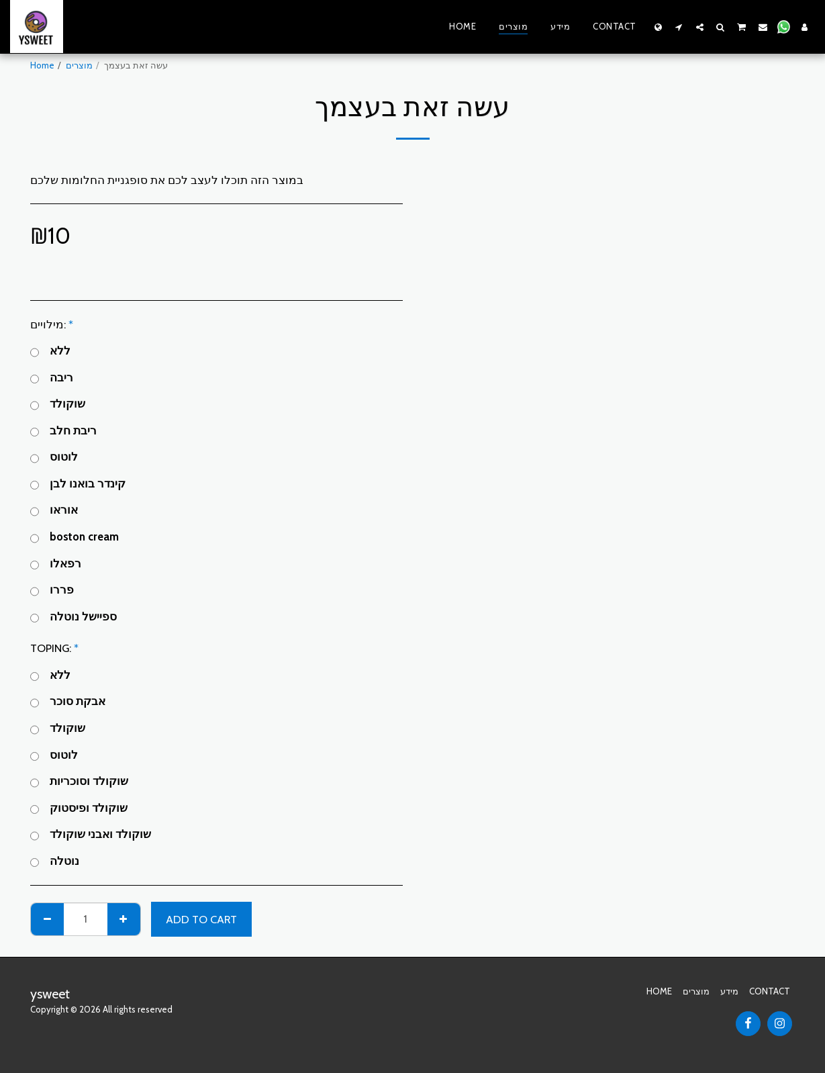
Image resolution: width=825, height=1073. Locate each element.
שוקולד (57, 404)
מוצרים (79, 65)
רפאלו (55, 564)
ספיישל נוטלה (73, 617)
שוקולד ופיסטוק (79, 809)
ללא (50, 351)
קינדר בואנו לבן (78, 484)
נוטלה (54, 862)
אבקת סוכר (67, 702)
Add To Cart (201, 919)
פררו (52, 590)
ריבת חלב (63, 431)
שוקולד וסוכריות (79, 782)
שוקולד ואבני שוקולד (90, 835)
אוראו (54, 510)
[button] (679, 27)
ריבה (51, 378)
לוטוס (54, 457)
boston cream (74, 537)
